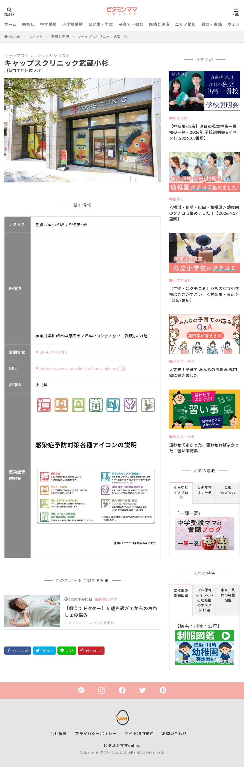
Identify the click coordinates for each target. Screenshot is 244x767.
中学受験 (48, 24)
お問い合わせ (174, 733)
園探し (28, 24)
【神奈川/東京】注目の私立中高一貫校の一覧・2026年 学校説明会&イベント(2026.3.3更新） (203, 132)
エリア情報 (185, 24)
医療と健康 (159, 24)
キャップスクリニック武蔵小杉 (102, 36)
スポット (36, 36)
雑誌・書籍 (211, 24)
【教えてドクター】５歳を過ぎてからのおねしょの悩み (110, 612)
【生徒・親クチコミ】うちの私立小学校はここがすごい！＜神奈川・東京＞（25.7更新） (204, 294)
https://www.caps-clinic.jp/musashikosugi (79, 368)
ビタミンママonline (122, 745)
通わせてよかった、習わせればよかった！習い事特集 (204, 447)
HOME (14, 36)
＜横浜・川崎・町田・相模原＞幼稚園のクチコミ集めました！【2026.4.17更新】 (204, 213)
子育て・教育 (131, 24)
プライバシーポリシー (95, 733)
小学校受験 (72, 24)
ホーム (10, 24)
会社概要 (58, 733)
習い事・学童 (101, 24)
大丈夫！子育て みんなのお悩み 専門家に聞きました (203, 372)
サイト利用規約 (139, 733)
